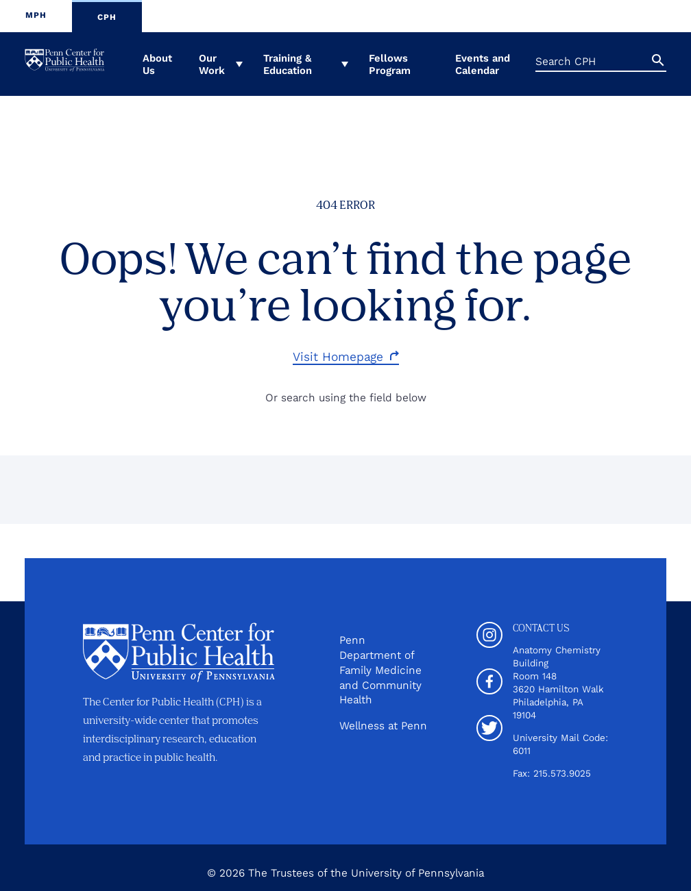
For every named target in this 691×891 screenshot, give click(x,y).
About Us (157, 64)
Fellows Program (390, 64)
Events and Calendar (482, 64)
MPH (36, 15)
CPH (107, 17)
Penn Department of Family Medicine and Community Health (380, 669)
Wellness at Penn (383, 725)
